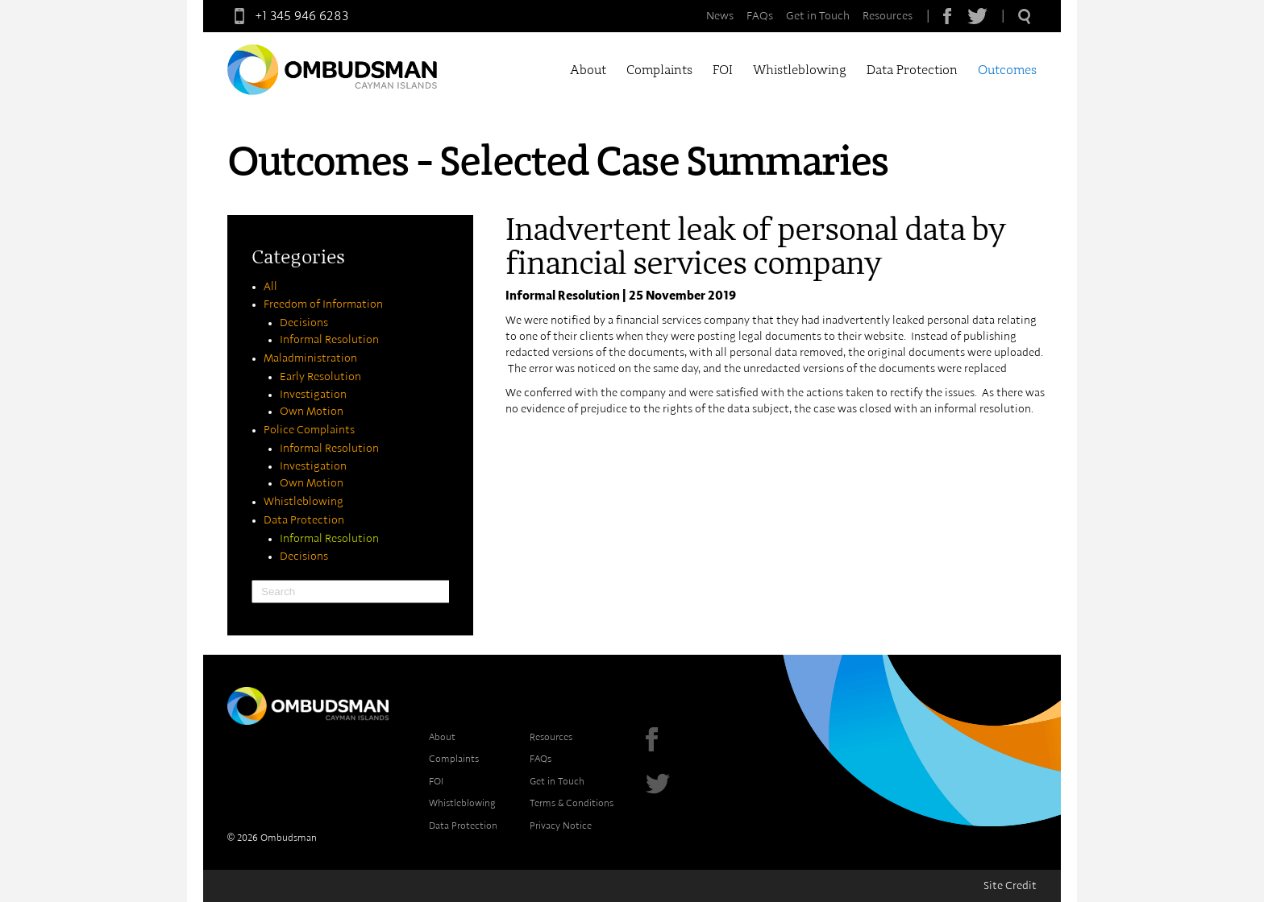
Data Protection (912, 70)
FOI (723, 70)
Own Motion (311, 411)
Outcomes (1007, 70)
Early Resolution (320, 377)
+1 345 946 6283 (287, 16)
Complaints (659, 70)
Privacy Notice (561, 825)
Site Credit (1010, 886)
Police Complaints (309, 430)
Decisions (304, 323)
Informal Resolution (329, 339)
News (720, 16)
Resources (888, 16)
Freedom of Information (323, 304)
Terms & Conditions (571, 803)
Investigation (313, 394)
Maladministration (310, 358)
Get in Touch (818, 16)
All (270, 286)
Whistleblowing (799, 70)
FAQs (759, 16)
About (588, 70)
